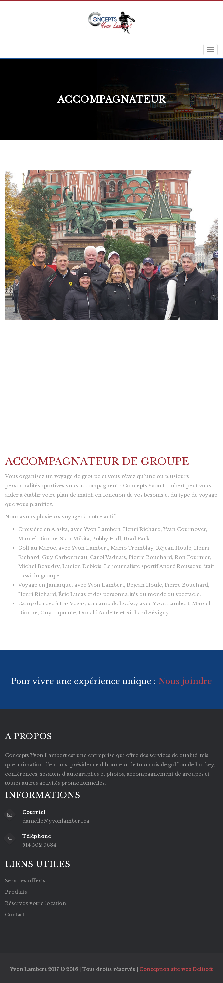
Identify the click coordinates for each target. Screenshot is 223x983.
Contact (15, 914)
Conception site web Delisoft (176, 969)
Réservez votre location (35, 903)
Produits (16, 892)
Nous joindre (184, 681)
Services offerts (25, 881)
